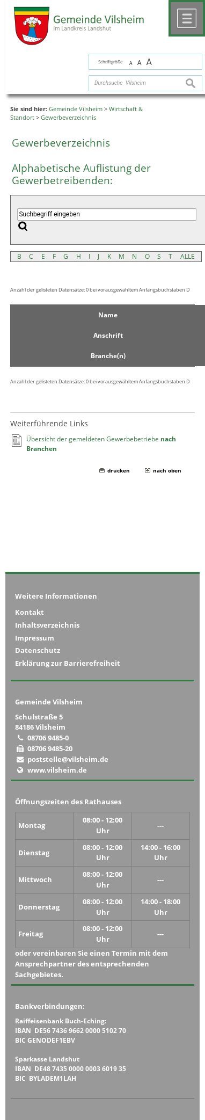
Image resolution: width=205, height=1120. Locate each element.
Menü (186, 18)
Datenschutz (37, 650)
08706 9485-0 (48, 738)
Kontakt (29, 612)
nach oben (167, 470)
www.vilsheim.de (57, 770)
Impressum (34, 638)
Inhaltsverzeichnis (47, 625)
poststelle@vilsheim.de (67, 759)
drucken (118, 470)
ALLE (187, 256)
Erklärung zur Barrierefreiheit (67, 663)
